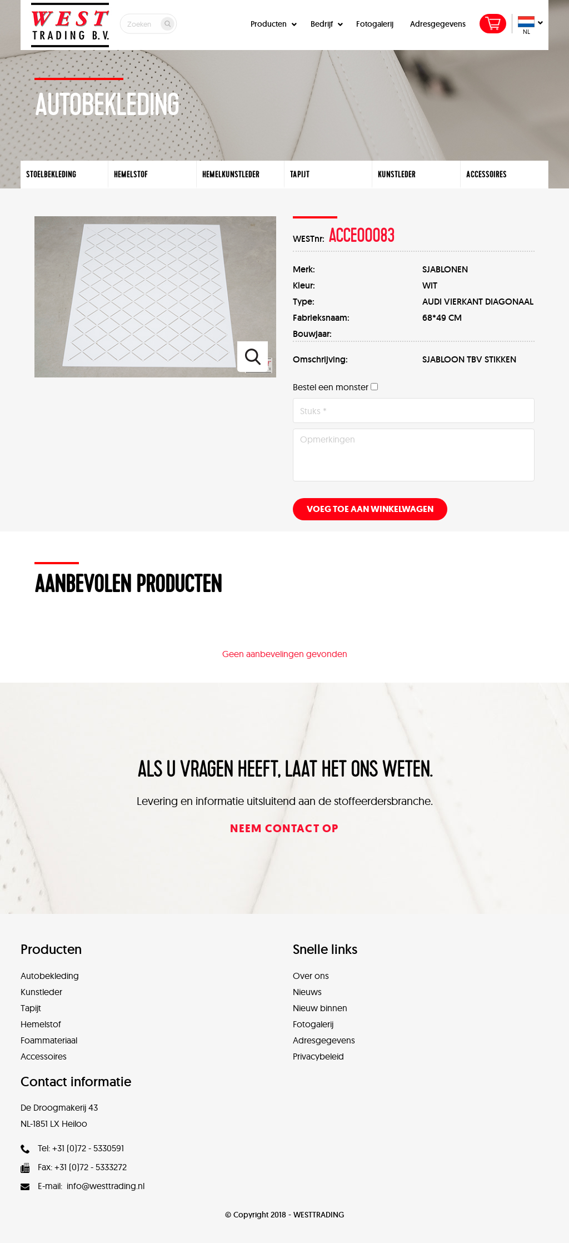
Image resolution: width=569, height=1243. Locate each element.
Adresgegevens (438, 24)
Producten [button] (272, 24)
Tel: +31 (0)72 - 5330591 (72, 1147)
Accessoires (44, 1056)
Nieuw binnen (320, 1007)
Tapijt (31, 1007)
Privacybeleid (318, 1056)
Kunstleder (41, 991)
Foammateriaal (49, 1040)
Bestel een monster (330, 386)
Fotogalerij (374, 24)
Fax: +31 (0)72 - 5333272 (74, 1166)
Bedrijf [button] (325, 24)
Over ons (311, 975)
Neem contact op (284, 828)
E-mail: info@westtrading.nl (82, 1185)
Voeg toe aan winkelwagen (370, 509)
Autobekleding (50, 975)
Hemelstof (41, 1024)
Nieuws (307, 991)
